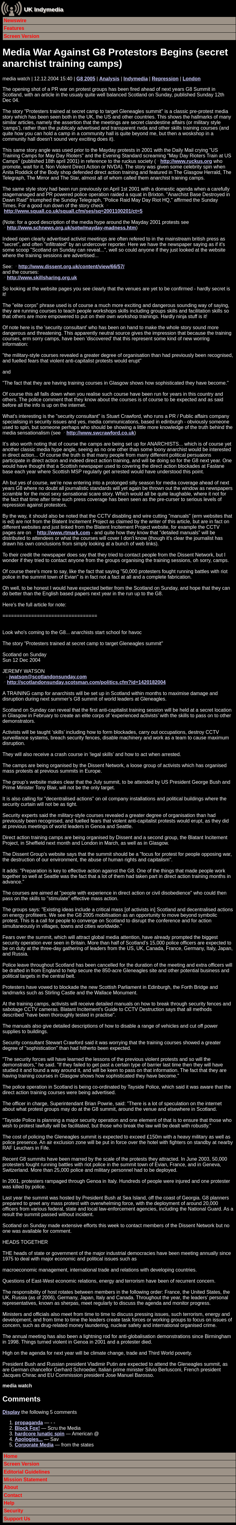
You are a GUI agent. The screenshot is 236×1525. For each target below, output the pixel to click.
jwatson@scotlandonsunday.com (48, 676)
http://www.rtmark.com (63, 532)
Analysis (109, 78)
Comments (21, 1399)
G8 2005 (85, 78)
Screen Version (21, 36)
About (11, 1487)
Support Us (17, 1518)
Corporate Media (34, 1444)
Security (13, 1510)
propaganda (29, 1422)
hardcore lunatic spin (40, 1433)
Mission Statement (25, 1479)
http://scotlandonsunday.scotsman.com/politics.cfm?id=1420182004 (86, 682)
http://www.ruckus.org (186, 161)
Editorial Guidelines (27, 1471)
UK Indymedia (43, 9)
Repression (165, 78)
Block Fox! (27, 1428)
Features (14, 28)
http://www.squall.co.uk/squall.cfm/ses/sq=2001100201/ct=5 (73, 211)
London (192, 78)
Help (9, 1503)
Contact (13, 1495)
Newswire (15, 20)
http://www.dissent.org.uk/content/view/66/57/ (71, 266)
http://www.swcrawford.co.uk (100, 432)
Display (11, 1412)
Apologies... (29, 1439)
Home (10, 1456)
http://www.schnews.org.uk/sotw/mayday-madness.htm (71, 227)
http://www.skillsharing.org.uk (42, 277)
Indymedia (136, 78)
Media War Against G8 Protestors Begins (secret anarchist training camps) (115, 58)
